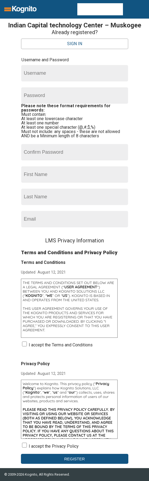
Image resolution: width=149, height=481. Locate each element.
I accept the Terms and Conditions (61, 344)
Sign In (74, 43)
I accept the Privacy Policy (54, 446)
